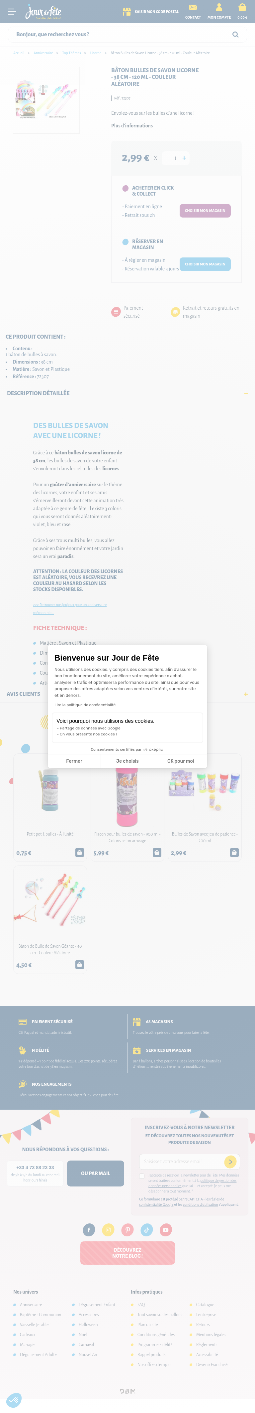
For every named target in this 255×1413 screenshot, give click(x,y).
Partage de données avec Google (90, 728)
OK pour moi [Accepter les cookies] (180, 761)
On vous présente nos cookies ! (88, 734)
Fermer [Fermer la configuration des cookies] (74, 761)
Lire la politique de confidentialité (85, 705)
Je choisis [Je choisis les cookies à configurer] (127, 761)
